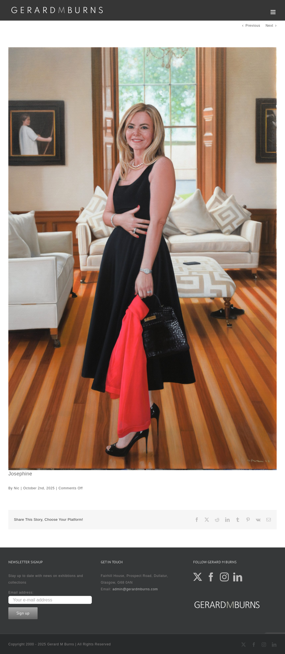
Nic (16, 488)
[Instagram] (224, 576)
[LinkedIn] (237, 576)
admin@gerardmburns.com (135, 589)
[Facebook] (211, 576)
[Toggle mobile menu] (274, 12)
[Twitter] (197, 576)
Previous (252, 26)
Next (269, 26)
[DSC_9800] (142, 258)
